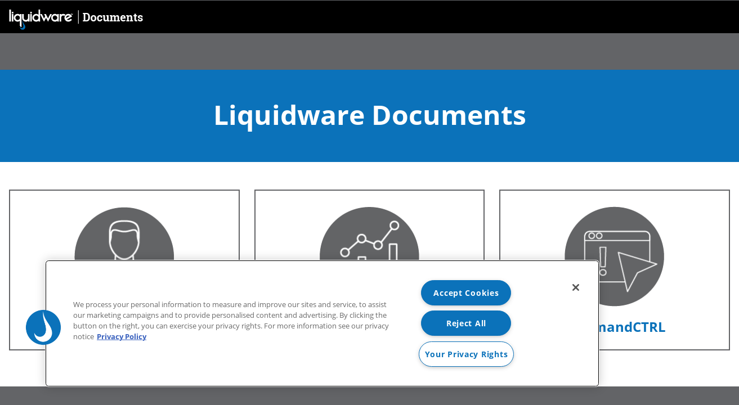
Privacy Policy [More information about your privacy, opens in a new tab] (121, 336)
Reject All (466, 323)
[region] (322, 323)
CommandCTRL (614, 326)
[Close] (575, 287)
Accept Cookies (466, 292)
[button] (43, 327)
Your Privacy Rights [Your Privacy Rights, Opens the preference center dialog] (466, 354)
